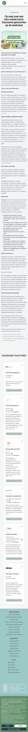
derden (2, 706)
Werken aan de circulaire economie (14, 622)
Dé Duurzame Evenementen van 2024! (12, 334)
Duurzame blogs (14, 619)
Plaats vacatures (14, 643)
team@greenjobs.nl (14, 672)
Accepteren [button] (20, 725)
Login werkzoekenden (14, 614)
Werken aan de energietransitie (14, 624)
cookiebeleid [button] (6, 703)
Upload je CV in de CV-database (14, 634)
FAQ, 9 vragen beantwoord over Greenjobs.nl (13, 336)
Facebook (11, 665)
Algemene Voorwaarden (14, 651)
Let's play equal (13, 670)
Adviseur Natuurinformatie (13, 449)
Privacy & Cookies (14, 653)
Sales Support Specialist (12, 574)
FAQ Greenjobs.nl (14, 656)
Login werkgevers (14, 641)
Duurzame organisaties (14, 632)
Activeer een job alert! (14, 629)
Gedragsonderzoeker (11, 534)
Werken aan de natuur (14, 627)
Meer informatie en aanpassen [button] (14, 729)
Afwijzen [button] (7, 725)
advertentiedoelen (4, 711)
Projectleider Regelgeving (12, 372)
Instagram (11, 667)
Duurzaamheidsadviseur (12, 405)
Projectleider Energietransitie (13, 496)
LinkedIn (11, 662)
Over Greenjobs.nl (14, 646)
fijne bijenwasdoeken (6, 163)
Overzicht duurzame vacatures (14, 617)
